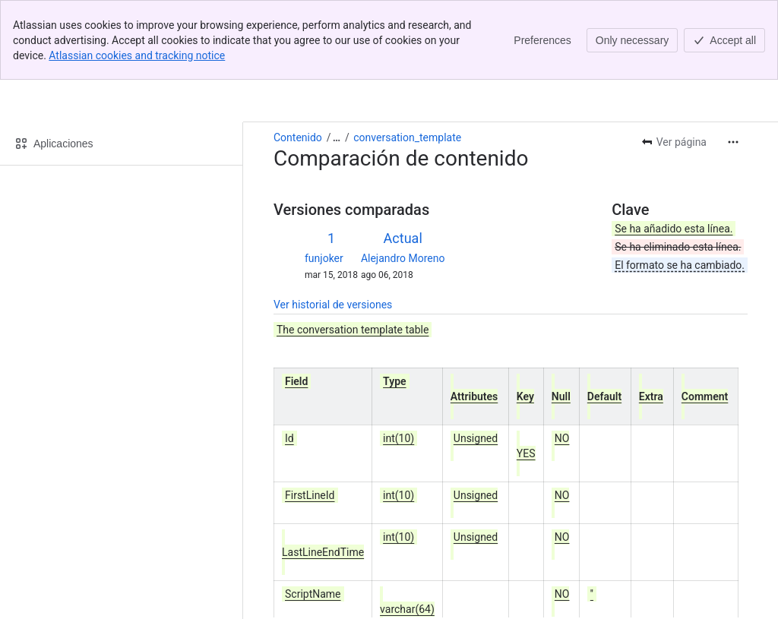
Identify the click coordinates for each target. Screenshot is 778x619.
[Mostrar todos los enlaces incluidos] (336, 57)
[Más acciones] (733, 62)
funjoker (324, 178)
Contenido (298, 58)
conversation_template (407, 58)
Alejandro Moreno (403, 178)
